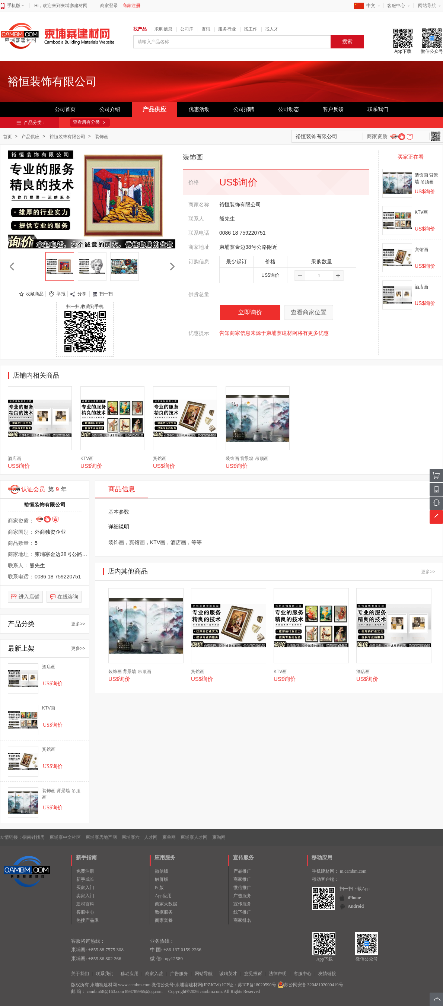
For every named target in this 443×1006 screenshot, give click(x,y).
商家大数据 (166, 904)
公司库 (187, 29)
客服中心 (396, 5)
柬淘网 (219, 837)
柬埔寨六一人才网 (139, 837)
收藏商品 (35, 293)
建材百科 (85, 904)
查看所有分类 (86, 122)
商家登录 (109, 5)
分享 (81, 293)
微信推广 (242, 887)
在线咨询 (67, 597)
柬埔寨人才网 (194, 837)
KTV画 (421, 212)
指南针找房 (33, 837)
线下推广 (242, 912)
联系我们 (377, 109)
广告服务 (242, 895)
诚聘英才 (228, 973)
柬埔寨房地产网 (101, 837)
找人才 (271, 29)
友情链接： (11, 837)
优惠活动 (199, 109)
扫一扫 (106, 293)
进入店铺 (29, 597)
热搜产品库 (87, 920)
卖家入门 (85, 895)
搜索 (347, 41)
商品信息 (121, 489)
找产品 (140, 29)
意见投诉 (253, 973)
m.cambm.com (353, 871)
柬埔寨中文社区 (65, 837)
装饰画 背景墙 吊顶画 (247, 458)
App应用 (163, 895)
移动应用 (129, 973)
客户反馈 (333, 109)
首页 (7, 136)
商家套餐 (164, 920)
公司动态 (288, 109)
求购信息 (163, 29)
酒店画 (421, 286)
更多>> (78, 623)
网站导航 (427, 5)
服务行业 (227, 29)
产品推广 (242, 871)
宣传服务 (242, 904)
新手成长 (85, 879)
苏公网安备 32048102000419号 (310, 984)
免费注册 (85, 871)
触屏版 (161, 879)
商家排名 (242, 920)
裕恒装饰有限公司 (67, 136)
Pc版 (159, 887)
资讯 (205, 29)
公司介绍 (109, 109)
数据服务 (164, 912)
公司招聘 (243, 109)
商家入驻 (154, 973)
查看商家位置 (308, 312)
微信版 (161, 871)
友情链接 (327, 973)
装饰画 (101, 136)
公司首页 (65, 109)
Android (356, 906)
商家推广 (242, 879)
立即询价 (250, 312)
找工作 (250, 29)
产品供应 (154, 109)
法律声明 (278, 973)
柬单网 (169, 837)
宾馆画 (421, 249)
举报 (61, 293)
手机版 (15, 5)
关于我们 (80, 973)
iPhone (354, 897)
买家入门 (85, 887)
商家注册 (131, 5)
